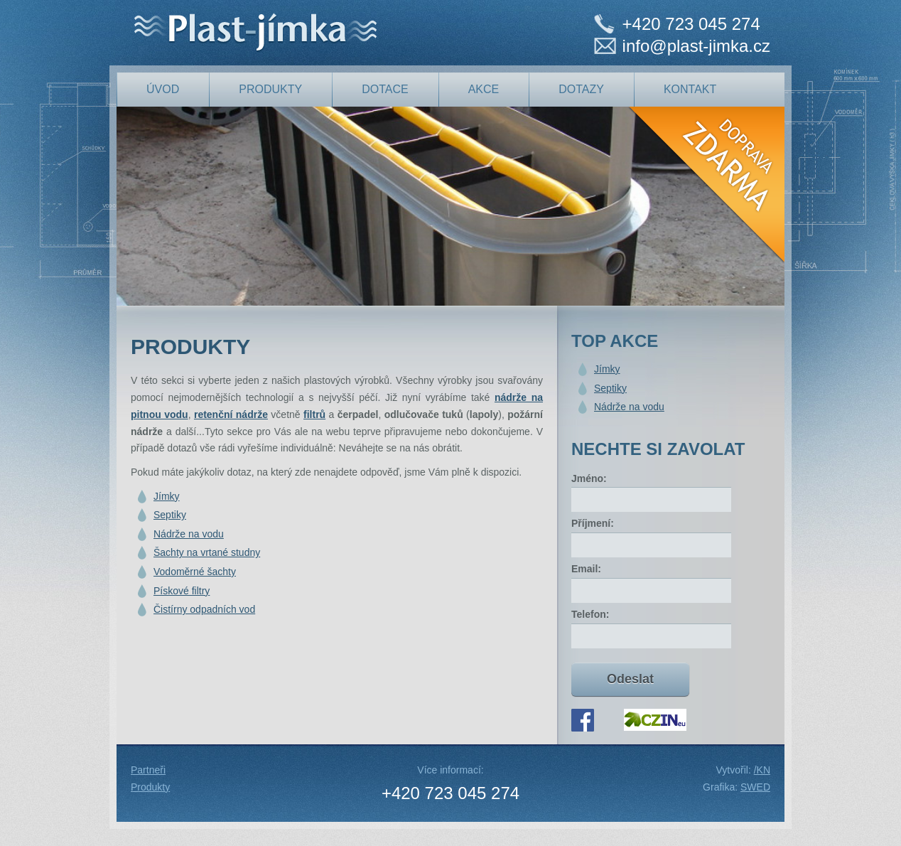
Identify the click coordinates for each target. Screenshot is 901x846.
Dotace (385, 89)
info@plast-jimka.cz (696, 45)
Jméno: (589, 478)
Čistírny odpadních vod (204, 609)
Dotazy (581, 89)
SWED (755, 787)
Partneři (148, 770)
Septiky (169, 514)
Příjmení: (592, 523)
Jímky (166, 496)
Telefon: (590, 614)
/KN (762, 770)
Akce (484, 89)
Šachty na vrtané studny (206, 552)
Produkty (150, 787)
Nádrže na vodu (188, 534)
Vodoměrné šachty (194, 571)
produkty (270, 89)
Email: (586, 568)
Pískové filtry (181, 590)
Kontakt (690, 89)
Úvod (162, 89)
